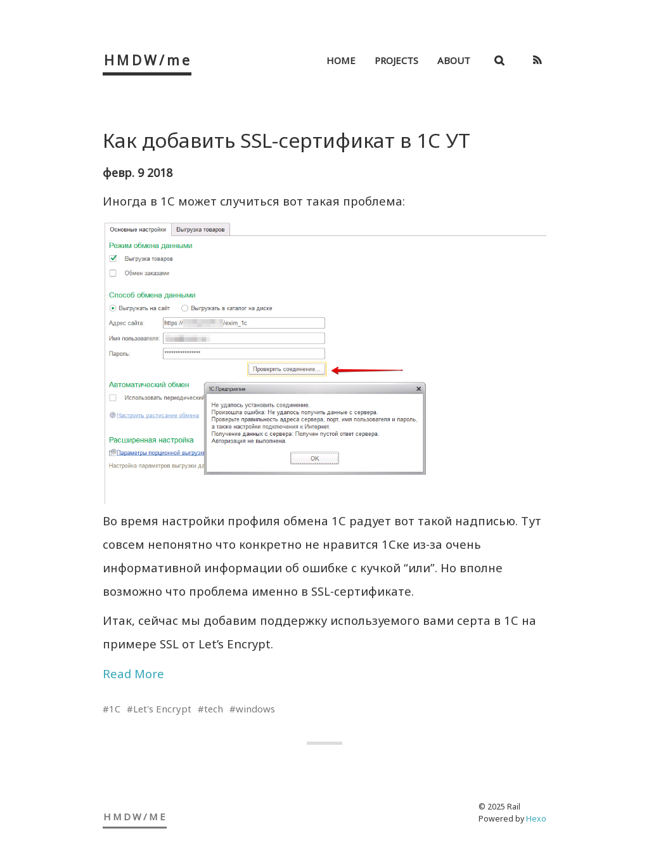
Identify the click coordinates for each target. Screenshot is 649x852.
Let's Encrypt (162, 708)
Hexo (536, 818)
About (453, 60)
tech (213, 708)
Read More (133, 673)
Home (341, 60)
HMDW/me (148, 60)
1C (114, 708)
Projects (396, 60)
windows (255, 708)
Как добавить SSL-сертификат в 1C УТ (286, 140)
